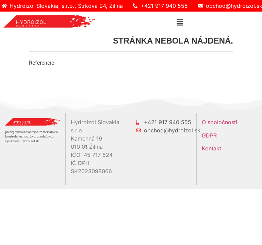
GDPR (209, 135)
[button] (179, 22)
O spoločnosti (219, 122)
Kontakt (211, 148)
